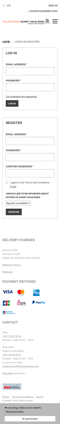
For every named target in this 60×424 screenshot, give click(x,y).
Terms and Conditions (23, 397)
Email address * (16, 64)
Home (6, 42)
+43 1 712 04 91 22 (11, 336)
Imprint (39, 397)
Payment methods (19, 281)
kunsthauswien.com (43, 11)
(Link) (13, 186)
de (4, 5)
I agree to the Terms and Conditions (27, 184)
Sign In (53, 5)
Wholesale (7, 272)
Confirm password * (20, 166)
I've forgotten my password (21, 96)
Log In (12, 103)
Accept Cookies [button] (30, 418)
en (9, 5)
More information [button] (15, 411)
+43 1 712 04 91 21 (11, 354)
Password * (13, 80)
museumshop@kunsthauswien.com (20, 366)
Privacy (6, 397)
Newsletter (7, 373)
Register (13, 212)
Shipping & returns (11, 265)
